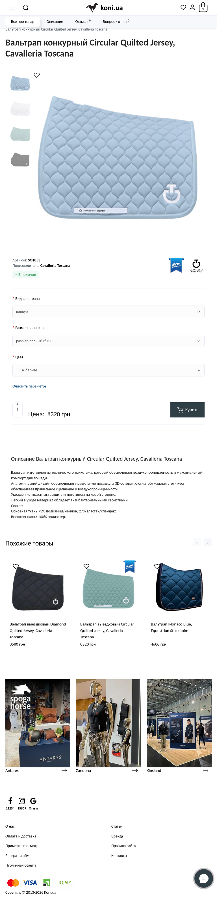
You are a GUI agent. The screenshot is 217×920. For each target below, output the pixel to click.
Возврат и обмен (19, 855)
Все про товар (22, 21)
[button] (197, 542)
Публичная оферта (20, 865)
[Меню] (11, 8)
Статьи (116, 826)
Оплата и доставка (20, 836)
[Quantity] (17, 410)
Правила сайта (123, 845)
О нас (10, 826)
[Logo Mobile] (104, 7)
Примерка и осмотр (21, 845)
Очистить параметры (29, 386)
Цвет (19, 357)
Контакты (119, 855)
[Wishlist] (37, 75)
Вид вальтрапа (27, 298)
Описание (54, 21)
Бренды (117, 836)
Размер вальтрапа (30, 327)
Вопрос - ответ (116, 21)
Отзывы (82, 21)
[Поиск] (26, 8)
